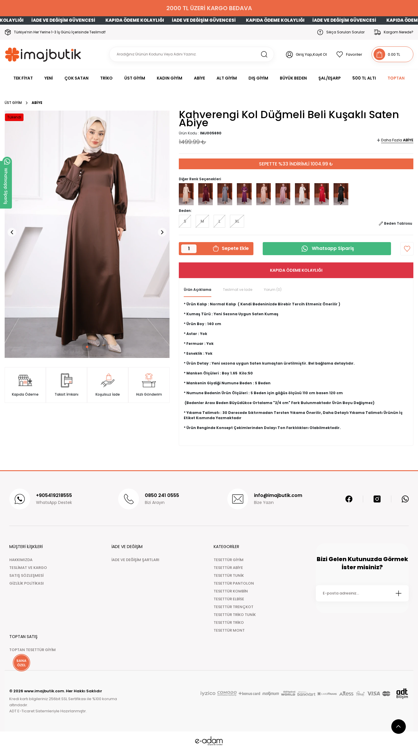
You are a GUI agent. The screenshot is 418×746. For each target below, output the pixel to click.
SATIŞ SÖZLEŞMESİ (26, 575)
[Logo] (43, 54)
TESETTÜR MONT (229, 630)
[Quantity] (189, 248)
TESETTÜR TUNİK (229, 575)
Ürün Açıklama (197, 289)
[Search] (191, 54)
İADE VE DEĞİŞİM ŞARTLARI (135, 560)
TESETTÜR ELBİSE (229, 599)
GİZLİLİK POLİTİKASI (26, 583)
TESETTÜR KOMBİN (231, 591)
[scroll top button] (398, 726)
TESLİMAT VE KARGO (28, 567)
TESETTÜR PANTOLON (234, 583)
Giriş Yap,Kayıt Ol (311, 54)
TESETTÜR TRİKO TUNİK (235, 614)
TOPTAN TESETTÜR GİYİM (32, 650)
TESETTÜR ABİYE (228, 567)
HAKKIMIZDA (21, 560)
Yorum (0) (273, 289)
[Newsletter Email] (362, 593)
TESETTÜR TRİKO (229, 622)
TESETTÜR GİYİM (229, 560)
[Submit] (398, 593)
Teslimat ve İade (237, 289)
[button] (80, 347)
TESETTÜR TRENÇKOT (233, 607)
